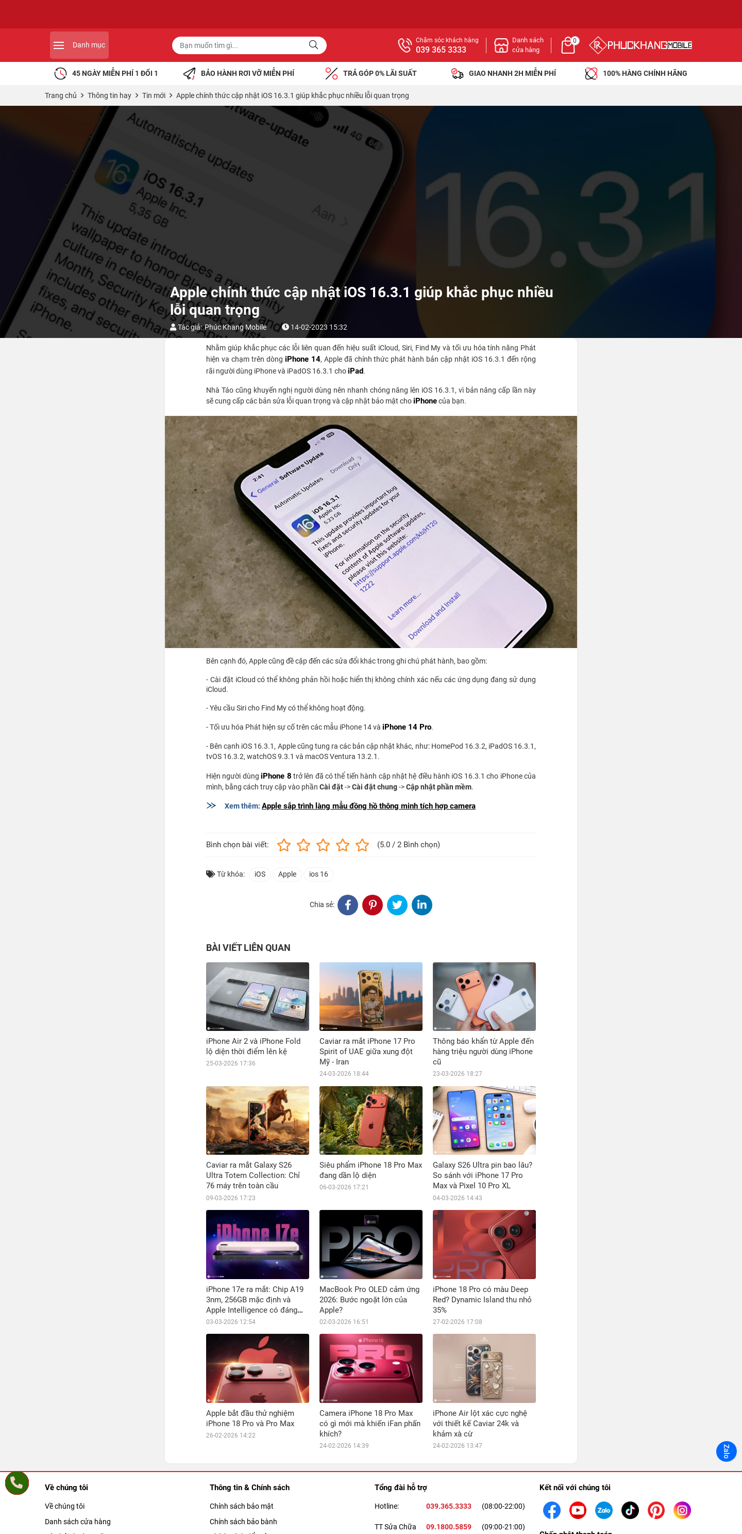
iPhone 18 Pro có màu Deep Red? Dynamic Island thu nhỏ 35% (482, 1300)
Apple (287, 874)
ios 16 (318, 874)
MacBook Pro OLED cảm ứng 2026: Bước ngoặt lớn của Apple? (369, 1300)
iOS (260, 874)
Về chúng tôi (65, 1506)
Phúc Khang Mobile (235, 327)
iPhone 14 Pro (406, 727)
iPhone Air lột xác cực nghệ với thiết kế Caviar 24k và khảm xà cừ (480, 1424)
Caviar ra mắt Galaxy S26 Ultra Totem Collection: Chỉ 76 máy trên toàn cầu (253, 1175)
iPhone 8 (276, 776)
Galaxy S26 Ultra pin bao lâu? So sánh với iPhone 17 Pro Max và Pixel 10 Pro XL (482, 1175)
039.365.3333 (448, 1506)
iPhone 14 (303, 359)
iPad (355, 371)
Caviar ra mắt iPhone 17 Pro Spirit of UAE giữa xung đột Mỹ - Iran (367, 1052)
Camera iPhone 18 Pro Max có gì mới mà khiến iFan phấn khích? (369, 1424)
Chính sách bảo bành (243, 1521)
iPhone (425, 401)
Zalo (726, 1451)
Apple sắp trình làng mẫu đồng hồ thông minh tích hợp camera (369, 806)
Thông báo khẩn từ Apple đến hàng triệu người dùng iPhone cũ (483, 1052)
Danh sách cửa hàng (78, 1521)
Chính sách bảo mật (242, 1506)
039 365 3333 (553, 50)
